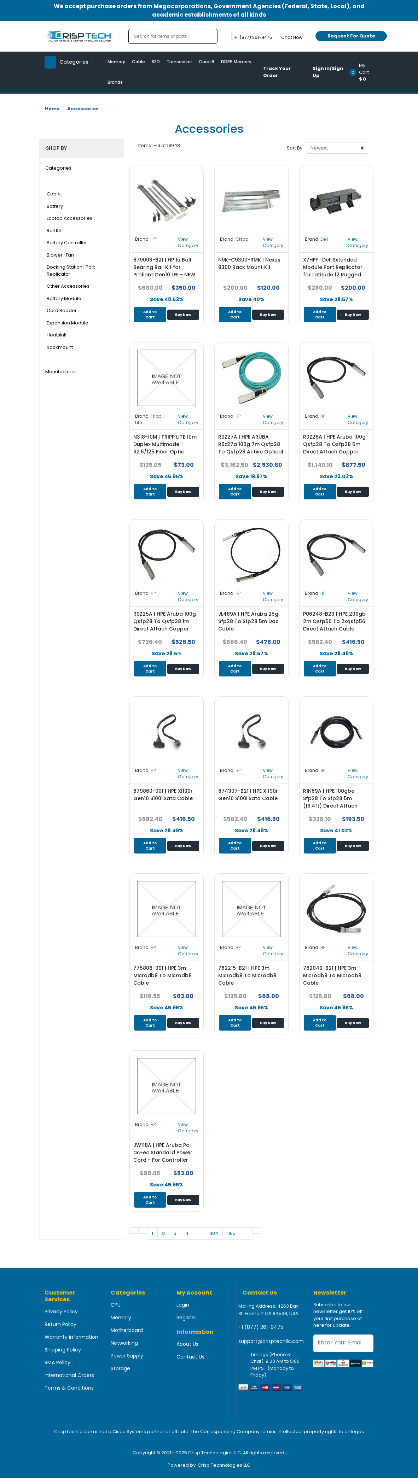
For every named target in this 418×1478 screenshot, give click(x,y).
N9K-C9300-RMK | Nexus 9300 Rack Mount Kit (249, 263)
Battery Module (64, 298)
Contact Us (190, 1356)
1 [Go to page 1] (152, 1233)
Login (182, 1304)
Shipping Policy (63, 1349)
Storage (120, 1368)
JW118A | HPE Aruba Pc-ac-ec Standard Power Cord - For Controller (162, 1152)
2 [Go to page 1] (163, 1233)
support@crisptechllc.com (271, 1341)
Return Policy (60, 1324)
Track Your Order (277, 72)
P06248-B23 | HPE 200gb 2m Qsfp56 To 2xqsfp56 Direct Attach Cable (334, 621)
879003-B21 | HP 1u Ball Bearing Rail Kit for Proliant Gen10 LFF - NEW (164, 267)
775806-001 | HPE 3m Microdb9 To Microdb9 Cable (162, 975)
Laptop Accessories (69, 218)
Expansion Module (67, 322)
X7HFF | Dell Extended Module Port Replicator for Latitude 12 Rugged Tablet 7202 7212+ (332, 271)
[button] (363, 72)
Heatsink (56, 335)
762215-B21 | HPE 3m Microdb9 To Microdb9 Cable (247, 975)
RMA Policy (57, 1362)
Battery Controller (67, 242)
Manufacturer (60, 371)
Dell (324, 239)
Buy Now (183, 314)
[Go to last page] (256, 1230)
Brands (115, 82)
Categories (58, 168)
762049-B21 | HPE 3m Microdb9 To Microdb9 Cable (332, 975)
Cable (138, 62)
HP (153, 239)
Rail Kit (54, 230)
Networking (124, 1343)
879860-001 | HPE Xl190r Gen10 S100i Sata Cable (163, 794)
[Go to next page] (246, 1233)
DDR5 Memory (236, 62)
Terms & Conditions (69, 1387)
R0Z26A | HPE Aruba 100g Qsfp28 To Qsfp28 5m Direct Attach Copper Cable (334, 448)
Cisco (242, 239)
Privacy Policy (61, 1311)
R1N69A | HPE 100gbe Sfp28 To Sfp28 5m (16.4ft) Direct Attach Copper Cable (330, 802)
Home (52, 108)
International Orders (69, 1375)
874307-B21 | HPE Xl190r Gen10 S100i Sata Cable (248, 794)
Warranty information (71, 1337)
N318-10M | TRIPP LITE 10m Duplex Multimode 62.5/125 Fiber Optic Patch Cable (165, 448)
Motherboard (127, 1330)
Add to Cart (150, 314)
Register (186, 1317)
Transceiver (179, 62)
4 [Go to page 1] (186, 1233)
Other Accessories (68, 286)
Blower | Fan (60, 255)
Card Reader (62, 310)
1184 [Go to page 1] (213, 1233)
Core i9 (206, 62)
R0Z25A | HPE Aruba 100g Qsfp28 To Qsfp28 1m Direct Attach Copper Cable (164, 625)
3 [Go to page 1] (175, 1233)
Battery (55, 206)
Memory (116, 62)
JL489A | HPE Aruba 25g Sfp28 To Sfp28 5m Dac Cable (248, 621)
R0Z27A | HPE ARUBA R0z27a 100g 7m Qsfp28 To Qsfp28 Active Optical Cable (250, 448)
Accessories (83, 108)
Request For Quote (351, 36)
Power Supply (127, 1355)
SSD (156, 62)
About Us (187, 1344)
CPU (116, 1304)
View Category (188, 242)
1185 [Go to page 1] (231, 1233)
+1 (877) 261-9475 (260, 1327)
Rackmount (60, 347)
